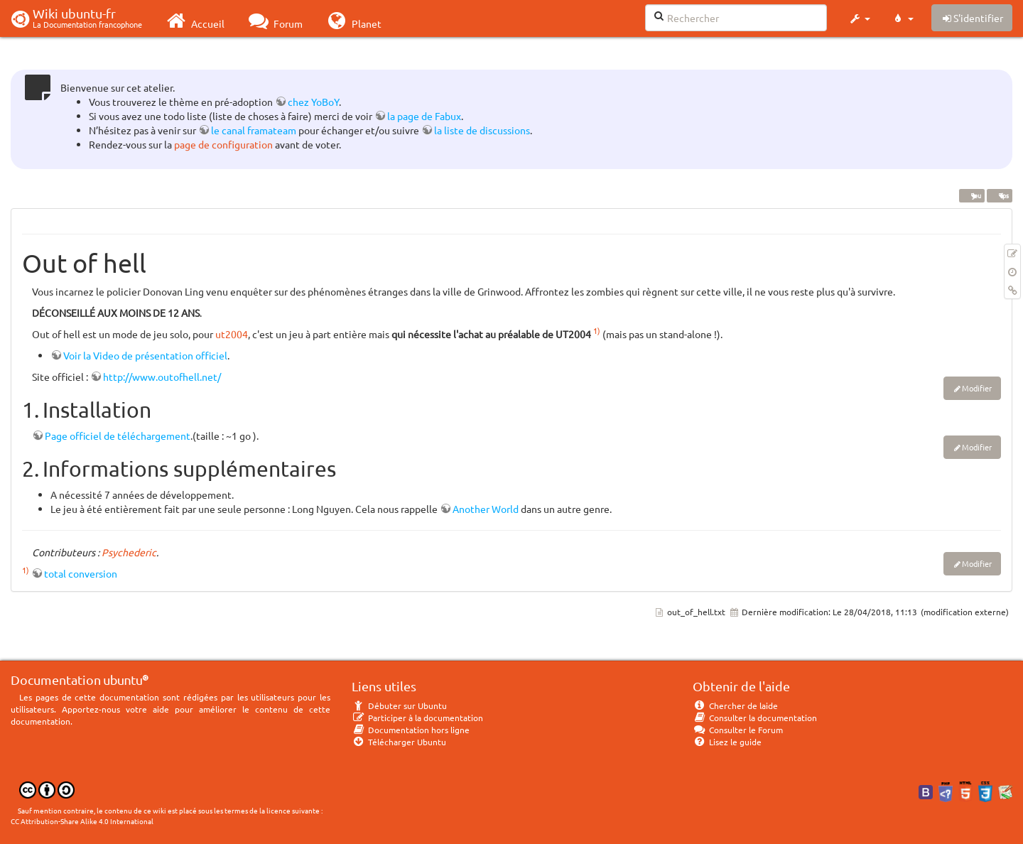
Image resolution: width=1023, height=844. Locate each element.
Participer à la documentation (417, 717)
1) (596, 330)
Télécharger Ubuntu (399, 741)
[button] (859, 18)
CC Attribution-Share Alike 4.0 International (82, 821)
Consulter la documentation (755, 717)
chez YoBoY (313, 101)
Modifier (977, 388)
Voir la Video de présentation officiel (145, 355)
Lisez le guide (727, 741)
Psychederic (129, 552)
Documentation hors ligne (411, 729)
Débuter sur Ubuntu (399, 705)
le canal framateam (253, 130)
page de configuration (223, 144)
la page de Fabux (424, 115)
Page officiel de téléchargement (117, 435)
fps (999, 195)
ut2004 (231, 334)
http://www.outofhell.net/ (162, 376)
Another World (486, 508)
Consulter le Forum (738, 729)
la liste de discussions (482, 130)
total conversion (80, 573)
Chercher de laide (735, 705)
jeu (971, 195)
